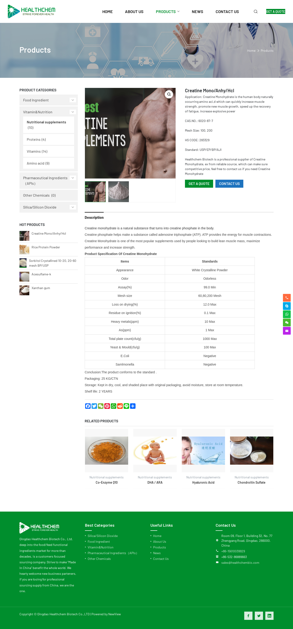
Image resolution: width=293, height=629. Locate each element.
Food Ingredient (36, 100)
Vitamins (34, 151)
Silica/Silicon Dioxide (40, 207)
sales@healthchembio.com (240, 562)
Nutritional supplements (46, 122)
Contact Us (161, 559)
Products (267, 50)
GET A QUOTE (273, 12)
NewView (114, 614)
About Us (159, 541)
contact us (222, 11)
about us (129, 11)
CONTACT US (229, 183)
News (157, 553)
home (103, 11)
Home (157, 536)
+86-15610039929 (233, 551)
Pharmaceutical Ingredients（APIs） (45, 180)
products (161, 11)
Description (94, 217)
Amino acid (35, 163)
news (193, 11)
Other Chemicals (36, 195)
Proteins (34, 139)
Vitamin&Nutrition (37, 112)
